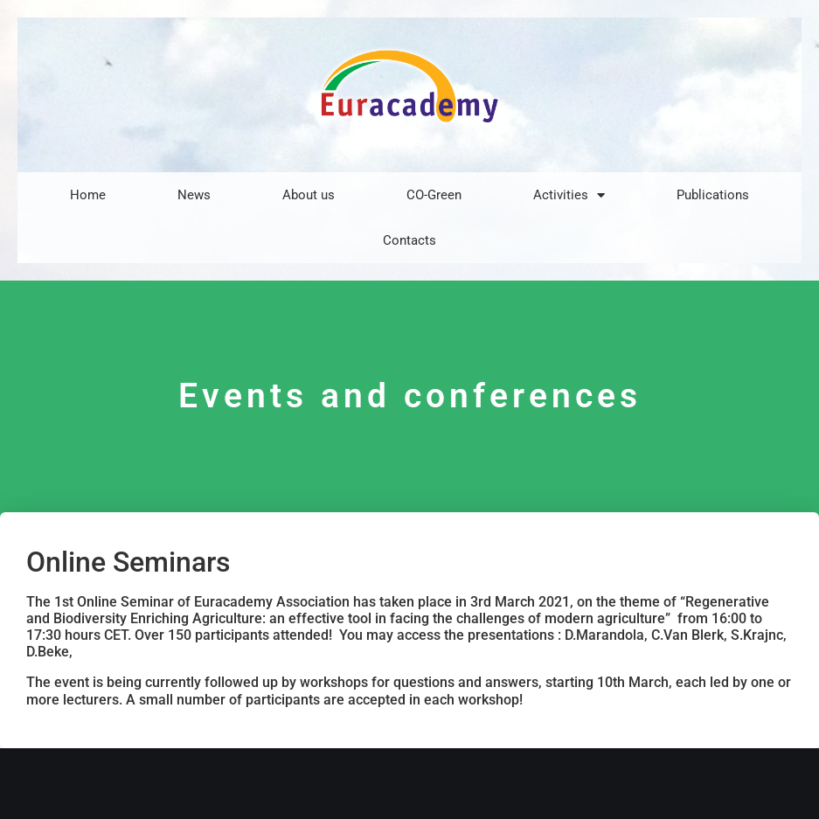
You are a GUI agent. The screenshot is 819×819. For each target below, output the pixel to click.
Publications (713, 195)
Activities (569, 195)
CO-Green (434, 195)
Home (88, 195)
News (194, 195)
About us (308, 195)
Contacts (409, 240)
